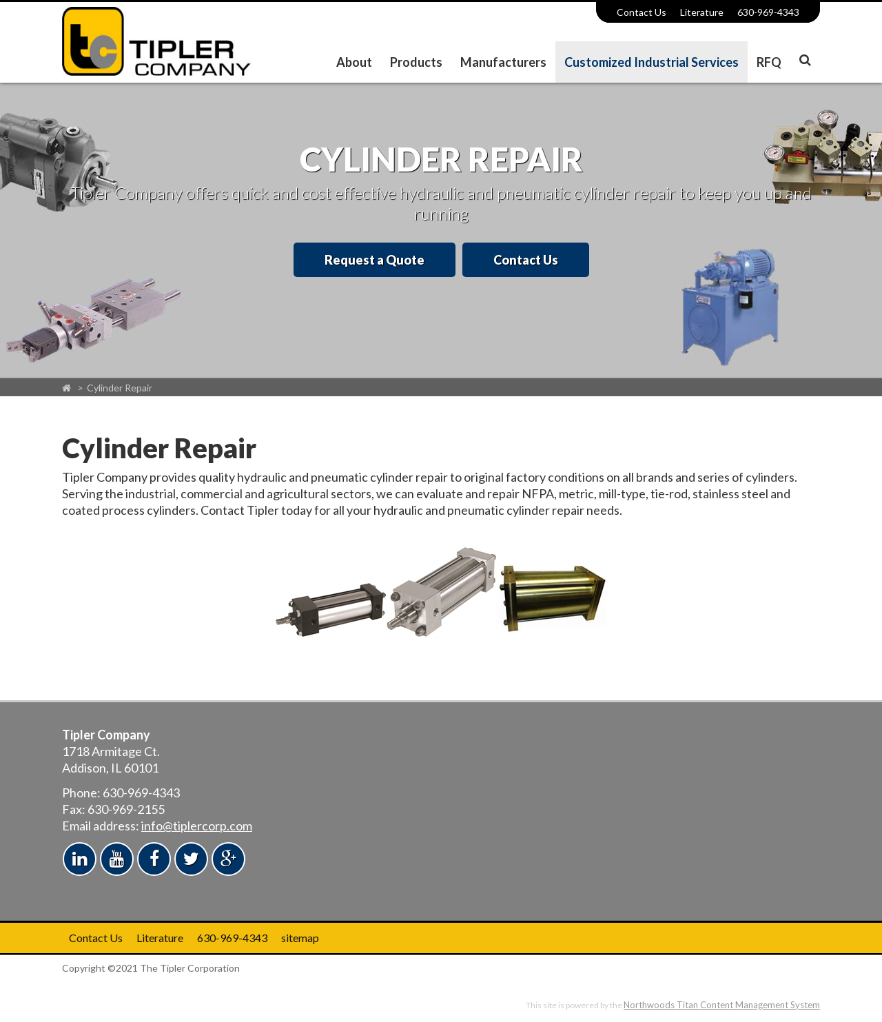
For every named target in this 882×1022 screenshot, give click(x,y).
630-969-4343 (768, 12)
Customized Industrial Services (651, 62)
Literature (702, 12)
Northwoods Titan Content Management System (722, 1004)
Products (416, 62)
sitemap (300, 937)
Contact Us (641, 12)
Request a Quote (374, 259)
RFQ (769, 62)
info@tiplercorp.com (196, 825)
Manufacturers (503, 62)
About (354, 62)
